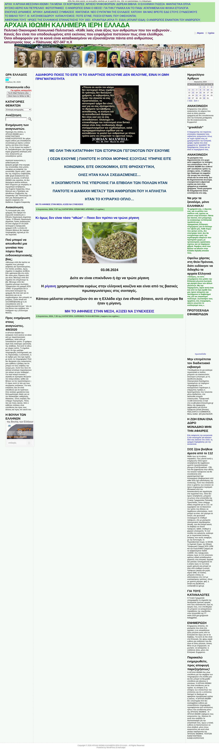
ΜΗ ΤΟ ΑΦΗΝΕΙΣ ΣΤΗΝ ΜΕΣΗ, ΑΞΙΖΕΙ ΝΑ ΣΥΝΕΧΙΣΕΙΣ (59, 204)
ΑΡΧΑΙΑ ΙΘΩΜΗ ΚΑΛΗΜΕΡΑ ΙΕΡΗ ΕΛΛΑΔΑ (66, 25)
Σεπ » (196, 101)
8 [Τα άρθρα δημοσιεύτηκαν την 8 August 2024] (200, 90)
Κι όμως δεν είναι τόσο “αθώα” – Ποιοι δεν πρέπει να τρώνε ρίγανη (87, 218)
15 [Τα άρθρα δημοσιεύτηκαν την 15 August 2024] (200, 92)
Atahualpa (121, 747)
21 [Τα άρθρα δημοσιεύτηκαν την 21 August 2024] (197, 95)
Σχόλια (211, 33)
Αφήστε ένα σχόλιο (109, 316)
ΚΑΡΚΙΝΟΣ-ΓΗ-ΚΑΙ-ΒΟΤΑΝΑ (87, 316)
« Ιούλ (189, 101)
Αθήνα (8, 78)
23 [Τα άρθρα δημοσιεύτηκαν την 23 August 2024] (204, 95)
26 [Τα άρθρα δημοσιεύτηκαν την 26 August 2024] (189, 98)
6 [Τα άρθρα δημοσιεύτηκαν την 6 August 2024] (192, 90)
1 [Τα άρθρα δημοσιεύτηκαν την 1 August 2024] (200, 87)
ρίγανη (51, 286)
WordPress (110, 747)
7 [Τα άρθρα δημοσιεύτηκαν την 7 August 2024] (196, 90)
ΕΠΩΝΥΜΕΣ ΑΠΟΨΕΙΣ (84, 209)
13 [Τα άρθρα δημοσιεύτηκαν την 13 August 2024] (193, 92)
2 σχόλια (99, 209)
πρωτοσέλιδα (200, 354)
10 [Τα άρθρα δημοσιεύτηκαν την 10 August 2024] (208, 90)
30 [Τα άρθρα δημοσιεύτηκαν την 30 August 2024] (204, 98)
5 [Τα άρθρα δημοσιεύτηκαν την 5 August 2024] (189, 90)
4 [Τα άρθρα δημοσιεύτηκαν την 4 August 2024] (211, 87)
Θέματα (200, 33)
